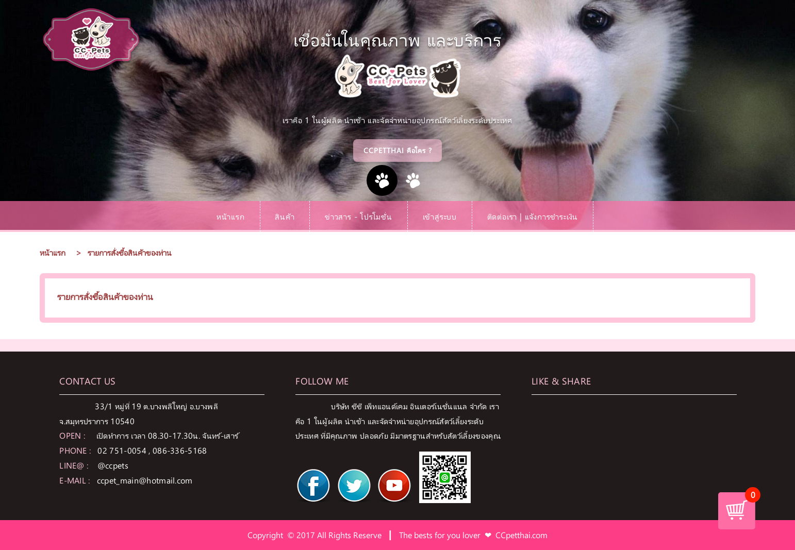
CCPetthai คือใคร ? (397, 150)
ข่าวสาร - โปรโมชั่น (358, 216)
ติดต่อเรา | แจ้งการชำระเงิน (532, 216)
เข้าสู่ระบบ (440, 216)
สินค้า (284, 216)
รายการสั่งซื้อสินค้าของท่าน (130, 252)
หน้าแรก (231, 216)
